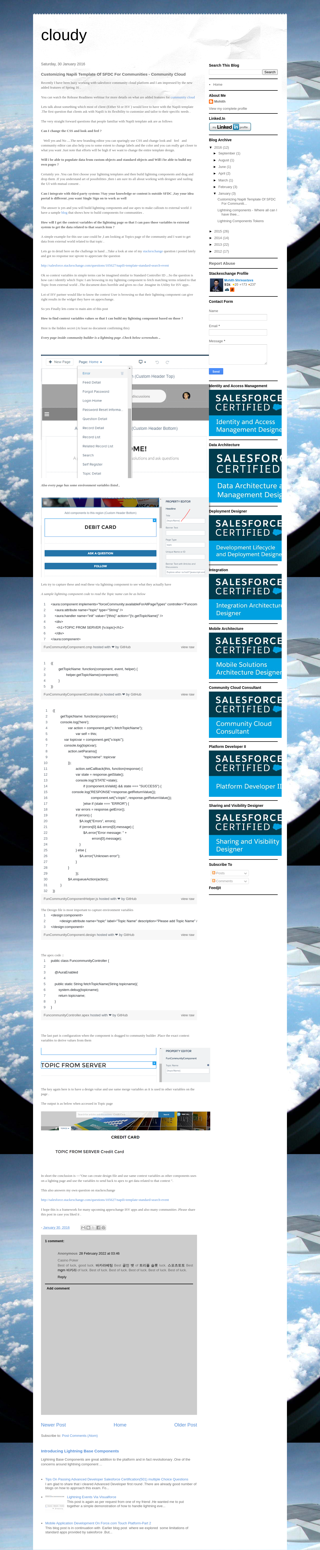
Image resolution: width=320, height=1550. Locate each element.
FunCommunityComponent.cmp (68, 647)
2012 (218, 251)
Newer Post (53, 1425)
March (223, 180)
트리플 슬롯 (148, 1265)
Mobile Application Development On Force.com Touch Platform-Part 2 (98, 1523)
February (225, 187)
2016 (218, 147)
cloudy (64, 35)
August (224, 160)
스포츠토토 (176, 1265)
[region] (119, 621)
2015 (218, 231)
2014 (218, 238)
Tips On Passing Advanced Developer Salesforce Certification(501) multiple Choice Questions (116, 1479)
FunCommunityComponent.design (70, 935)
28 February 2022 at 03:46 (99, 1253)
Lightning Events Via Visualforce (91, 1497)
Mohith (220, 101)
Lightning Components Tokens (240, 221)
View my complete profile (228, 109)
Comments (222, 881)
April (222, 173)
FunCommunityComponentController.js (74, 694)
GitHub (125, 647)
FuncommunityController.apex (67, 1015)
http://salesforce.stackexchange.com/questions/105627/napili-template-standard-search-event (105, 265)
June (222, 167)
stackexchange (153, 251)
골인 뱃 (128, 1265)
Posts (218, 873)
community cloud (183, 97)
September (227, 153)
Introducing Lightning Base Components (80, 1451)
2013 (218, 244)
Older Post (185, 1425)
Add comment (58, 1288)
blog (64, 212)
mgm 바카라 (67, 1270)
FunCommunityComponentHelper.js (71, 899)
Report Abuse (222, 263)
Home (120, 1425)
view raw (187, 647)
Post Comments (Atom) (80, 1436)
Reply (62, 1277)
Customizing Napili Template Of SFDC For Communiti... (246, 201)
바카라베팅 (104, 1265)
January (225, 193)
